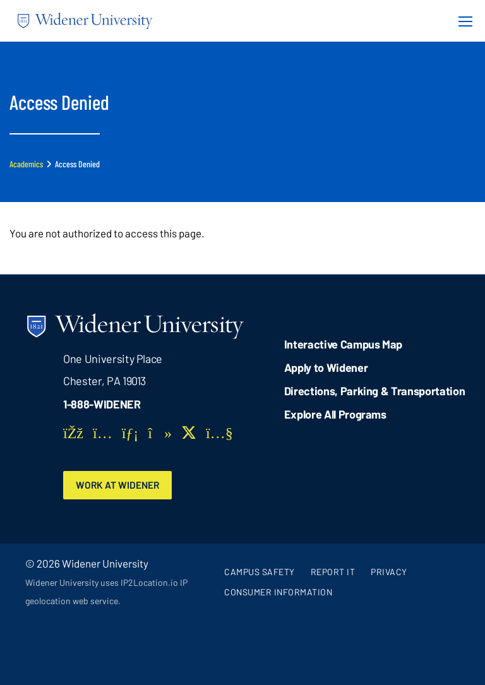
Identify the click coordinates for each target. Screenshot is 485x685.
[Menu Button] (462, 20)
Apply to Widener (326, 367)
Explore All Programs (335, 414)
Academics (26, 163)
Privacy (389, 571)
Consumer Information (278, 592)
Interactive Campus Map (343, 344)
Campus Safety (259, 571)
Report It (333, 571)
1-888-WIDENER (102, 404)
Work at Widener (117, 485)
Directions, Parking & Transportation (374, 391)
